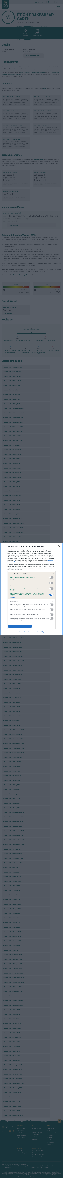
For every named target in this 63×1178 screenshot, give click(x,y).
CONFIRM (20, 626)
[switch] (51, 577)
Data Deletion (22, 632)
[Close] (59, 546)
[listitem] (31, 574)
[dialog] (31, 589)
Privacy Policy (40, 632)
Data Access (31, 632)
